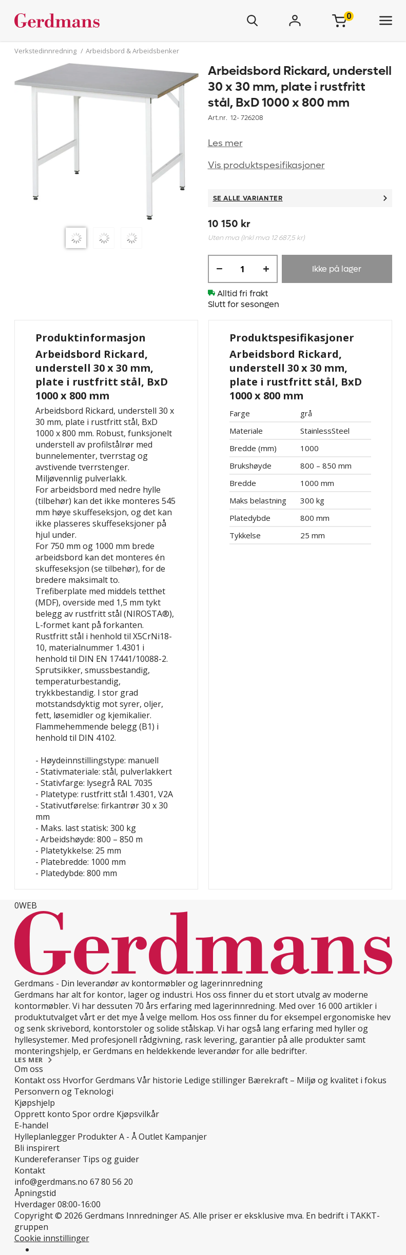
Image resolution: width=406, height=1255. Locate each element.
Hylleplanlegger (44, 1136)
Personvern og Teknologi (63, 1091)
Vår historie (159, 1080)
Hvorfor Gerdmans (99, 1080)
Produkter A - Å (107, 1136)
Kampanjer (186, 1136)
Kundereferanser (47, 1159)
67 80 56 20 (111, 1181)
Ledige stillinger (215, 1080)
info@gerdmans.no (51, 1181)
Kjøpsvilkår (138, 1114)
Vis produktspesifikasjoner (266, 165)
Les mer (225, 143)
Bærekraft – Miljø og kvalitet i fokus (317, 1080)
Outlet (151, 1136)
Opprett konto (42, 1114)
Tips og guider (111, 1159)
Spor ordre (93, 1114)
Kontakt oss (37, 1080)
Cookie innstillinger (51, 1238)
